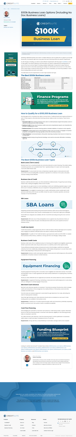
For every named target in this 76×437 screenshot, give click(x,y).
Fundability (64, 61)
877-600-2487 (45, 1)
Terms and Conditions (33, 435)
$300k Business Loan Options (46, 349)
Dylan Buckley (7, 17)
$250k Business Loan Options (61, 349)
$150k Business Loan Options (41, 351)
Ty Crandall (12, 22)
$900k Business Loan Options (56, 346)
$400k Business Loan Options (32, 349)
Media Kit (23, 435)
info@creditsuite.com (54, 1)
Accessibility (15, 435)
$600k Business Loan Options (49, 347)
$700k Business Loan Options (35, 347)
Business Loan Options (8, 27)
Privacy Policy (6, 435)
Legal (41, 435)
